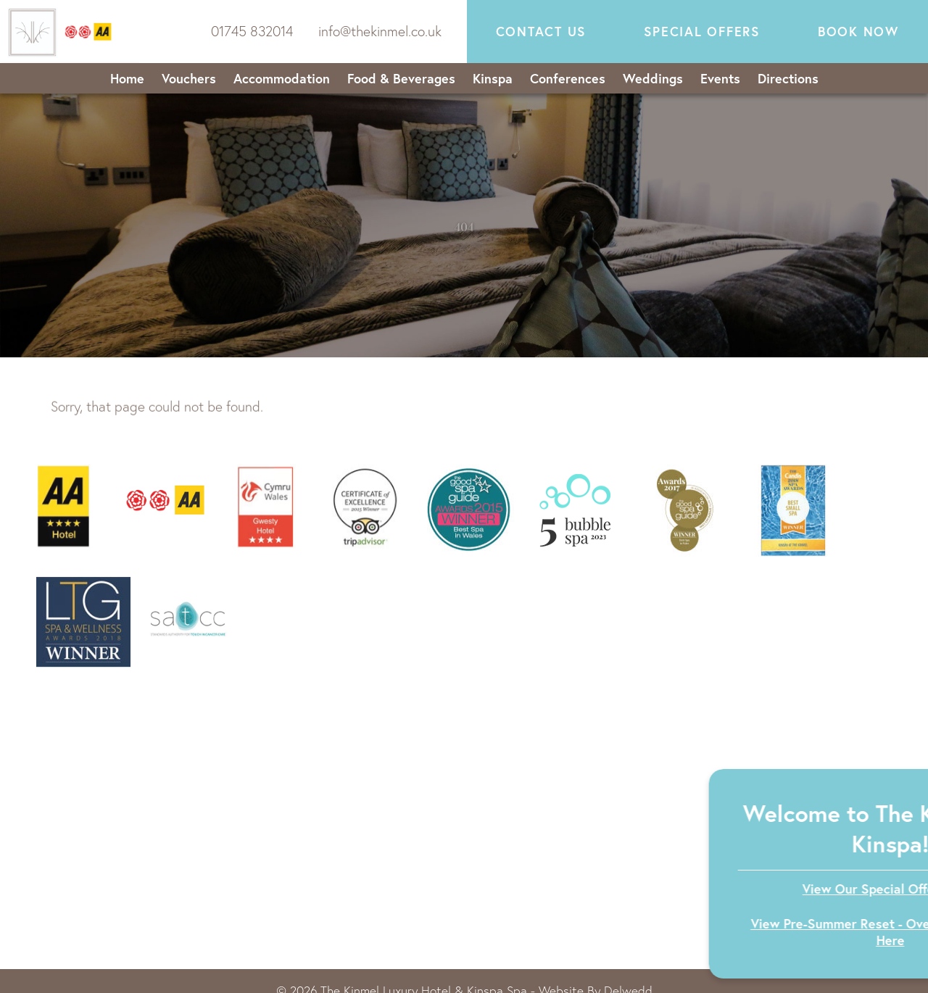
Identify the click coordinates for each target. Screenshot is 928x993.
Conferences (567, 78)
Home (127, 78)
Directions (788, 78)
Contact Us (541, 31)
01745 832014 (252, 31)
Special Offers (702, 31)
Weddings (653, 78)
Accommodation (281, 78)
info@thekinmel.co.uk (380, 31)
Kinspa (493, 78)
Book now (858, 31)
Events (720, 78)
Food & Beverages (401, 78)
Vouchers (189, 78)
